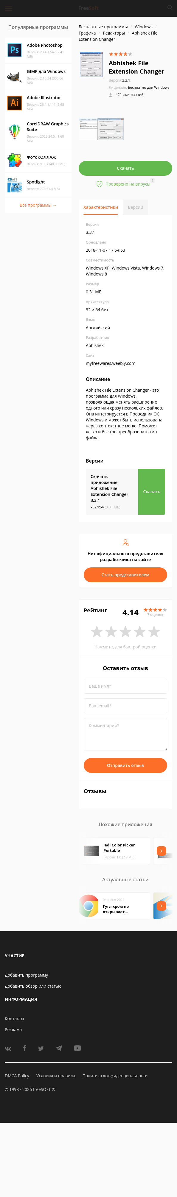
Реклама (13, 1029)
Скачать (125, 168)
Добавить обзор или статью (33, 986)
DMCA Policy (17, 1075)
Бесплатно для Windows (148, 87)
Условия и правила (55, 1075)
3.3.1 (119, 80)
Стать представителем (126, 575)
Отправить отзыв (125, 765)
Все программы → (38, 205)
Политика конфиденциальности (115, 1075)
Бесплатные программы (103, 26)
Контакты (14, 1018)
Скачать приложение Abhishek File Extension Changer (109, 488)
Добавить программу (26, 975)
